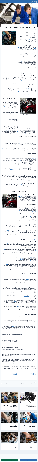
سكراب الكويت (32, 373)
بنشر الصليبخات (11, 309)
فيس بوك (24, 201)
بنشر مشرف (6, 264)
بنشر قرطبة (20, 162)
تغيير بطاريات (27, 137)
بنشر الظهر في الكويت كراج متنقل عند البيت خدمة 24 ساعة (9, 383)
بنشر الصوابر (14, 301)
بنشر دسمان (16, 121)
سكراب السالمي (32, 371)
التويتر (17, 170)
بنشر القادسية (18, 287)
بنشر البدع (17, 306)
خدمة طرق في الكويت (23, 184)
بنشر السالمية (28, 279)
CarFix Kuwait (14, 326)
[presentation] (28, 397)
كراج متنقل (33, 374)
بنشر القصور (32, 257)
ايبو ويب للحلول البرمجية (31, 29)
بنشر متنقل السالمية (21, 80)
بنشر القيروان (21, 259)
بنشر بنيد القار (34, 158)
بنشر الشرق (20, 196)
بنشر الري (8, 243)
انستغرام (20, 227)
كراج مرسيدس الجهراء (31, 39)
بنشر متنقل (15, 371)
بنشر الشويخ (10, 282)
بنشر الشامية (4, 148)
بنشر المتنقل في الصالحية (12, 169)
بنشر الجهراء (32, 179)
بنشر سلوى (20, 143)
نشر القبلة (30, 268)
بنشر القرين (34, 239)
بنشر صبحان (19, 91)
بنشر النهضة (23, 154)
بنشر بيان (10, 252)
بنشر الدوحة (21, 258)
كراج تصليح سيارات (14, 374)
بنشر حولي (11, 315)
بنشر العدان (8, 230)
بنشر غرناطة (27, 163)
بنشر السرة (19, 160)
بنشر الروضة (28, 234)
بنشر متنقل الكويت (34, 25)
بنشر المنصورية (26, 296)
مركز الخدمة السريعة (28, 88)
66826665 (20, 61)
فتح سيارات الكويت (14, 373)
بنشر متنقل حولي (31, 216)
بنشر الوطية (16, 113)
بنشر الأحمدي (25, 133)
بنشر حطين (9, 175)
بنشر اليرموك (24, 57)
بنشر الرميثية (27, 164)
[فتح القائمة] (1, 1)
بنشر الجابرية (9, 274)
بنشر (23, 301)
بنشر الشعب (29, 260)
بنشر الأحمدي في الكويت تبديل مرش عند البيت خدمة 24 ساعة (28, 383)
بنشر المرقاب (6, 106)
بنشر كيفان (30, 291)
